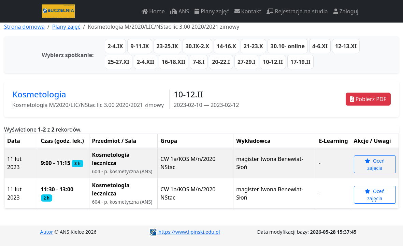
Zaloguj (346, 11)
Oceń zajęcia (375, 164)
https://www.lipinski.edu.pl (184, 232)
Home (153, 11)
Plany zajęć (212, 11)
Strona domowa (24, 26)
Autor (46, 232)
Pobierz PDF (368, 99)
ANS (179, 11)
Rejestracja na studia (297, 11)
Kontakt (247, 11)
